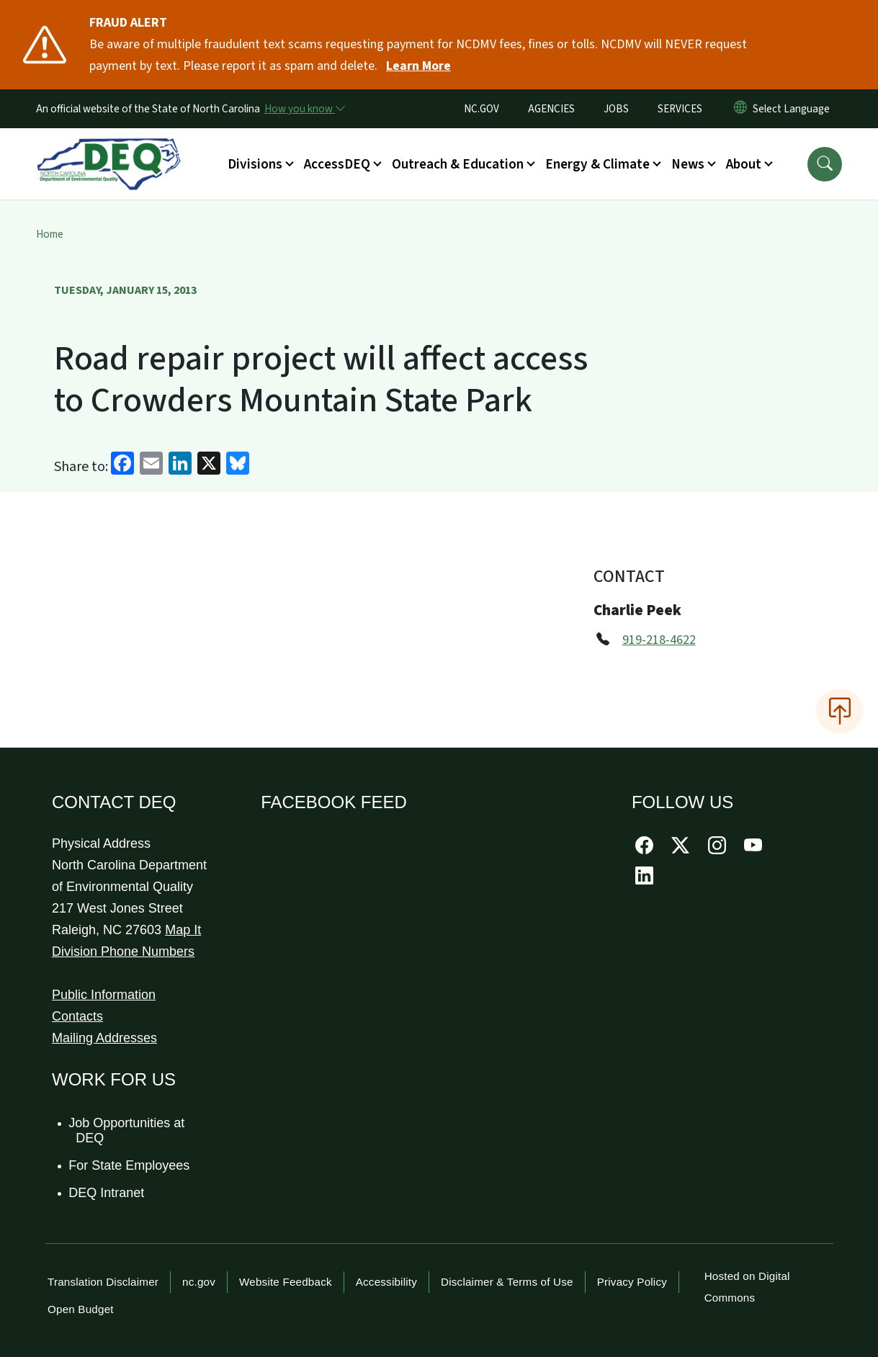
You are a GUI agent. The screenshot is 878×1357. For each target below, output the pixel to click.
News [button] (687, 164)
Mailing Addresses (104, 1038)
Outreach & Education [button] (458, 164)
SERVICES (680, 109)
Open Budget (81, 1309)
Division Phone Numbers (123, 951)
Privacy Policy (632, 1282)
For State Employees (129, 1165)
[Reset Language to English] (740, 109)
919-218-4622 (659, 640)
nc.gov (198, 1282)
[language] (794, 109)
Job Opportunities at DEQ (127, 1131)
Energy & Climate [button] (597, 164)
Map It (183, 930)
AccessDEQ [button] (337, 164)
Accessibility (386, 1282)
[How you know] (304, 109)
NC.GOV (481, 109)
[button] (824, 164)
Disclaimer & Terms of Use (507, 1282)
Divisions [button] (255, 164)
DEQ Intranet (107, 1193)
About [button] (743, 164)
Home (49, 234)
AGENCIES (551, 109)
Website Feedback (285, 1282)
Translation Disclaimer (103, 1282)
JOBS (616, 109)
